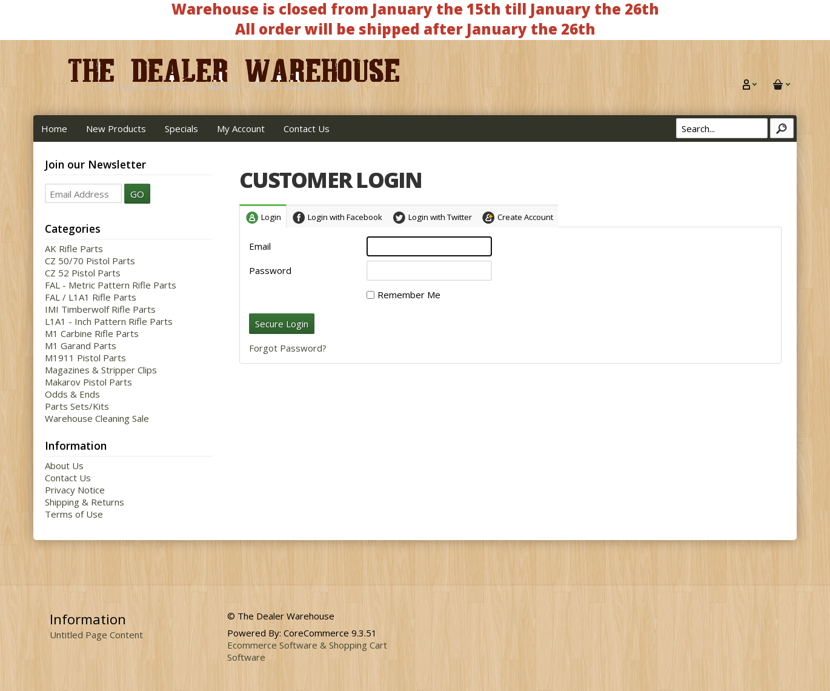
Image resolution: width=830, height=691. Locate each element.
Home (54, 128)
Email (260, 246)
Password (270, 270)
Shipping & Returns (84, 502)
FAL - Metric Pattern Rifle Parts (110, 285)
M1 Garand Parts (80, 345)
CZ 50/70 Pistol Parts (90, 261)
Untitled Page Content (96, 635)
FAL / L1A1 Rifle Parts (90, 297)
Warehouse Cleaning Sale (97, 418)
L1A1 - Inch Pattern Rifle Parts (109, 321)
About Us (64, 465)
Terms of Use (74, 514)
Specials (181, 128)
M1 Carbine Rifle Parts (92, 333)
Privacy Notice (75, 490)
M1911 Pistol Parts (85, 358)
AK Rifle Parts (74, 248)
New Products (116, 128)
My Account (241, 128)
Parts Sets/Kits (77, 406)
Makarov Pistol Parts (88, 382)
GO (137, 194)
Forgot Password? (288, 348)
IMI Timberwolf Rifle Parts (100, 309)
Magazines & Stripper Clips (101, 370)
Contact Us (307, 128)
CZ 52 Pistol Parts (83, 273)
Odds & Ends (72, 394)
